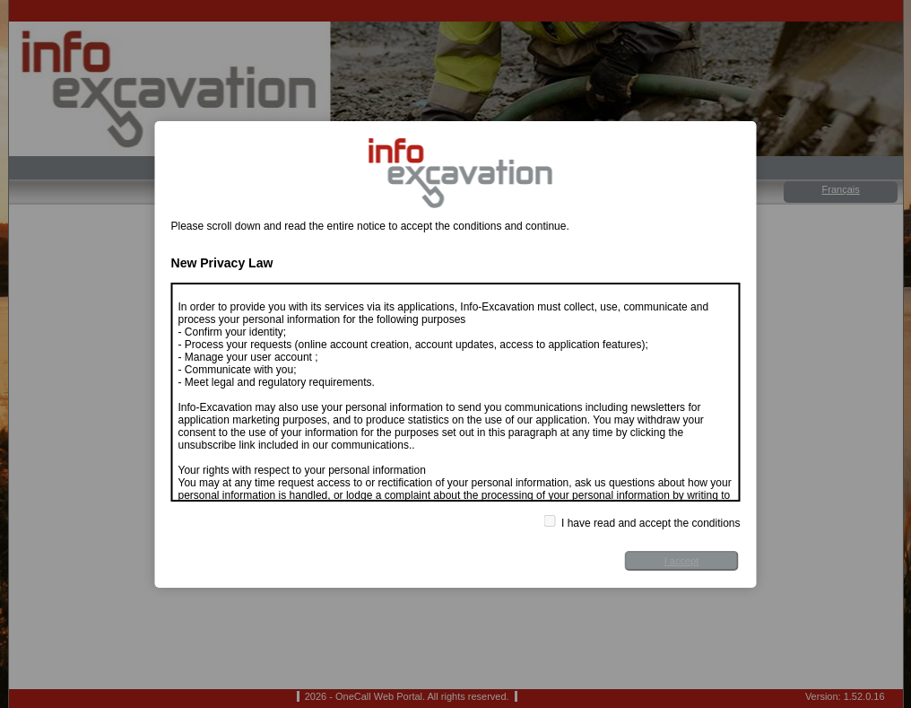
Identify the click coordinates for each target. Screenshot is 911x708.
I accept (681, 560)
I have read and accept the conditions (642, 522)
